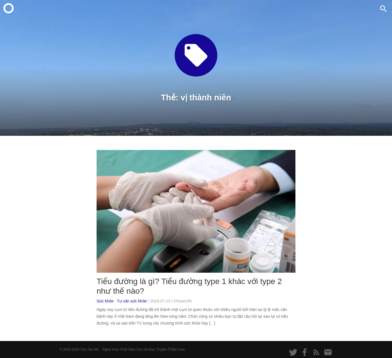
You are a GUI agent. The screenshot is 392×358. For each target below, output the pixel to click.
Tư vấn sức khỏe (132, 301)
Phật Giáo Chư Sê (134, 349)
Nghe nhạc (111, 349)
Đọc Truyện (158, 349)
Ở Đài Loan (176, 349)
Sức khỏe (105, 301)
